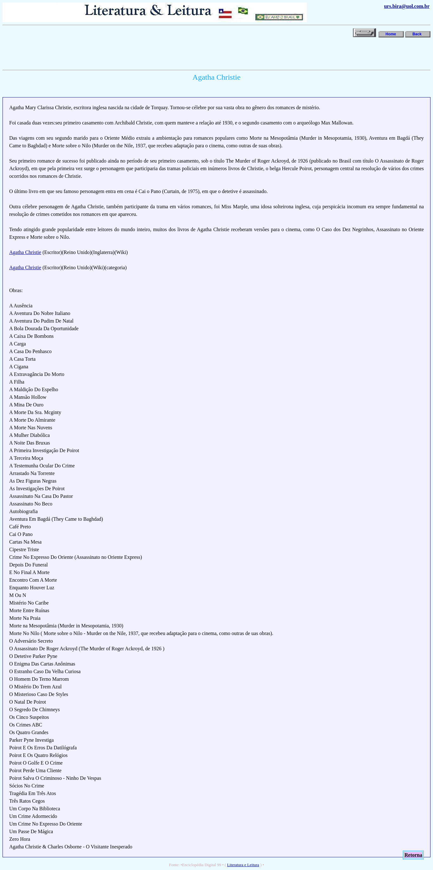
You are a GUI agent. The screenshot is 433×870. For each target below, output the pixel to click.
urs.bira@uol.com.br (407, 6)
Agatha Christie (25, 252)
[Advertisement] (118, 53)
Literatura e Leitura (243, 864)
